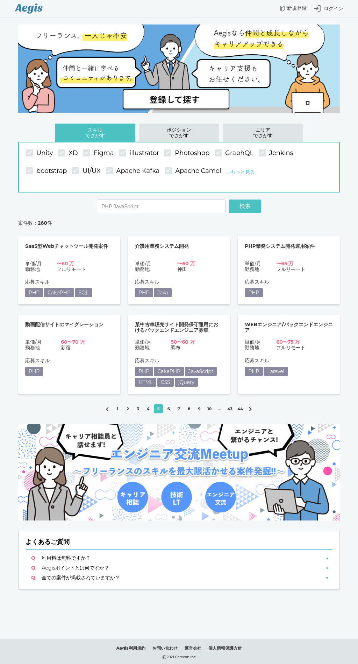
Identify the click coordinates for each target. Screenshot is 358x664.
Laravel (275, 371)
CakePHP (59, 292)
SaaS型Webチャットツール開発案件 (66, 246)
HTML (145, 382)
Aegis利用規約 (130, 648)
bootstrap (47, 171)
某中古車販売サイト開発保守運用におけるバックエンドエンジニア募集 (176, 327)
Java (162, 292)
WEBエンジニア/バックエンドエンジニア (289, 327)
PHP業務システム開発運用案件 (280, 246)
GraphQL (235, 153)
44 (240, 408)
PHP (34, 292)
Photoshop (187, 153)
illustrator (140, 153)
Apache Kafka (134, 171)
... (219, 408)
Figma (99, 153)
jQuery (186, 382)
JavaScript (201, 371)
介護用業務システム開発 (162, 246)
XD (68, 153)
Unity (40, 153)
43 (230, 408)
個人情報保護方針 (225, 648)
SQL (84, 292)
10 (209, 408)
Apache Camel (194, 171)
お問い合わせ (165, 648)
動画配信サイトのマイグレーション (64, 325)
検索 (245, 206)
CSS (165, 382)
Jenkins (277, 153)
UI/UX (87, 171)
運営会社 (193, 648)
